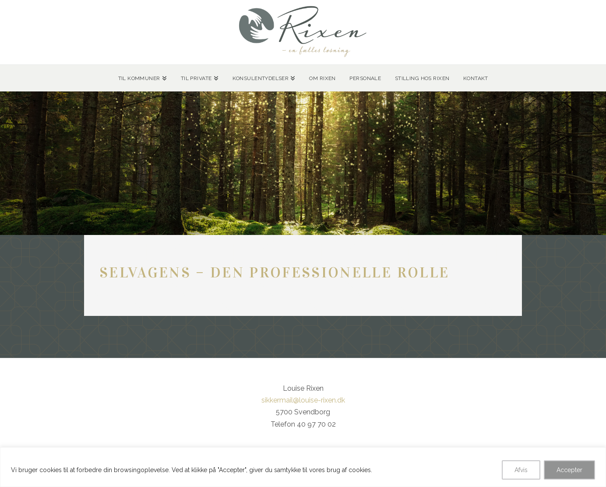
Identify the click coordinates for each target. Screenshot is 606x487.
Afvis (521, 469)
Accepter (569, 469)
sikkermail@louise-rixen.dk (303, 400)
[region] (303, 467)
